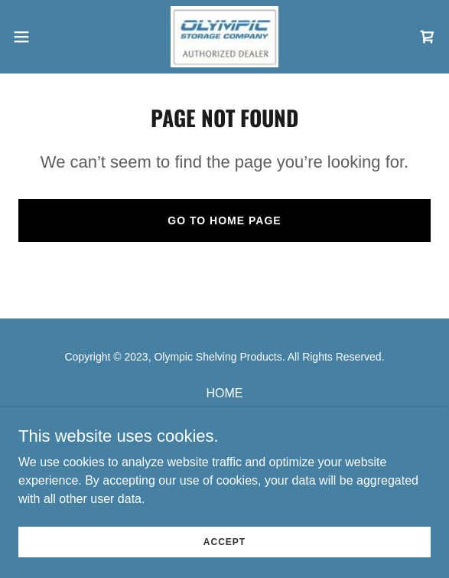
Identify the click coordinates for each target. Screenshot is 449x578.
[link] (224, 36)
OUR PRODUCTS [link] (225, 413)
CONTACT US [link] (224, 432)
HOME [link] (225, 393)
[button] (39, 36)
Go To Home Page (224, 220)
